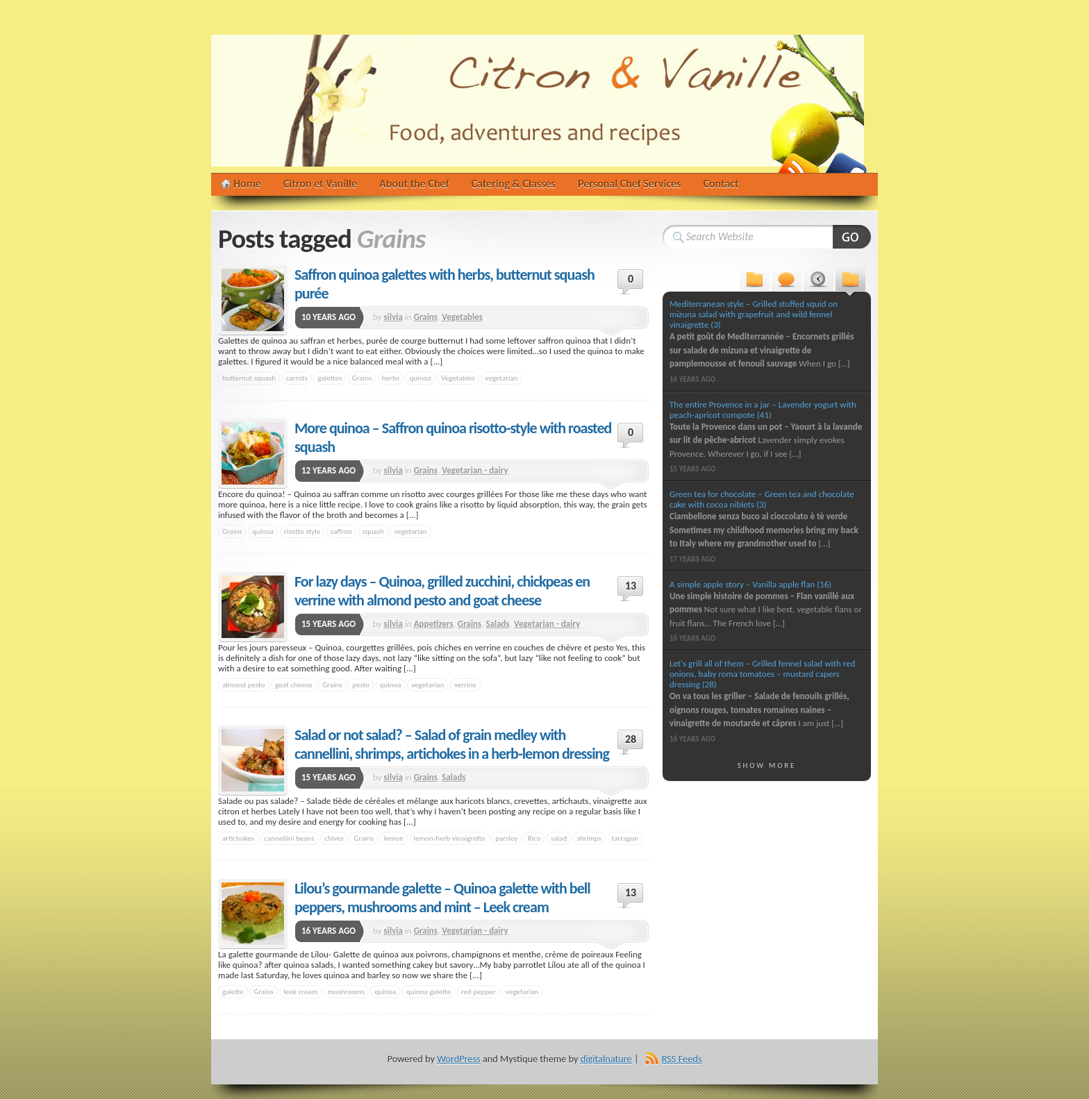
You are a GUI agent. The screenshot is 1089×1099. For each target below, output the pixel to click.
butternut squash (249, 378)
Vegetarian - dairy (475, 470)
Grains (426, 317)
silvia (393, 317)
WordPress (458, 1058)
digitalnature (606, 1058)
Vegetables (462, 317)
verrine (465, 684)
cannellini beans (290, 838)
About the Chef (414, 183)
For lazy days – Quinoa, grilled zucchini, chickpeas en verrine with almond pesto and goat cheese (442, 591)
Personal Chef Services (629, 183)
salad (559, 838)
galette (233, 991)
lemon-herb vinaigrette (449, 838)
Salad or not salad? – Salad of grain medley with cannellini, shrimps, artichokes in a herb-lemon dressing (451, 744)
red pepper (478, 991)
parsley (506, 838)
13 (630, 585)
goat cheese (294, 684)
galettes (329, 378)
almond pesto (243, 684)
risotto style (302, 531)
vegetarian (501, 378)
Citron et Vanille (320, 183)
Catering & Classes (514, 183)
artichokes (238, 838)
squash (373, 531)
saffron (341, 531)
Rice (534, 838)
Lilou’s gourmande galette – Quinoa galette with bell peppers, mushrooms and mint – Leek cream (442, 897)
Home (247, 183)
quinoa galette (428, 991)
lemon (394, 838)
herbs (390, 378)
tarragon (625, 838)
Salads (497, 624)
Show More (767, 765)
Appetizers (434, 624)
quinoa (420, 378)
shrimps (589, 838)
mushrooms (346, 991)
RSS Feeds (682, 1058)
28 (630, 739)
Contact (721, 183)
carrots (297, 378)
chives (334, 838)
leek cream (300, 991)
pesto (360, 684)
